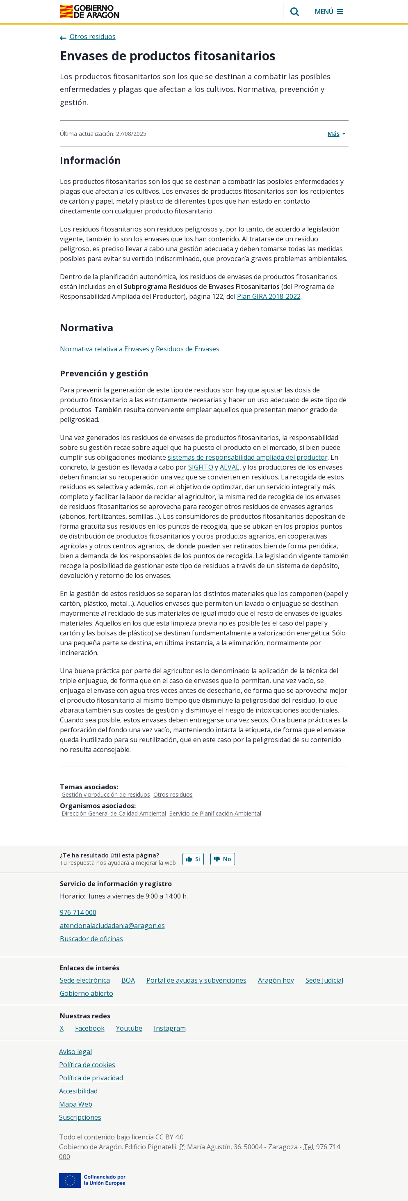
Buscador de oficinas (91, 938)
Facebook (90, 1028)
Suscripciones (80, 1117)
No (222, 859)
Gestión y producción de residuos (106, 794)
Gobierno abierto (86, 993)
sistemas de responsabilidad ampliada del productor (248, 457)
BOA (128, 980)
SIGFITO (200, 467)
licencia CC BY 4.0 (158, 1136)
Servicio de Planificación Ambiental (215, 813)
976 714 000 (78, 912)
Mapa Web (75, 1104)
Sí (193, 859)
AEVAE (229, 467)
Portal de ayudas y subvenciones (196, 980)
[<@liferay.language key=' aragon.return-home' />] (89, 11)
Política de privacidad (91, 1077)
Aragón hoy (276, 980)
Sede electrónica (85, 980)
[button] (295, 11)
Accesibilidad (78, 1091)
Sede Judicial (324, 980)
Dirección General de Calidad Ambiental (114, 813)
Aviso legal (75, 1051)
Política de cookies (87, 1064)
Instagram (170, 1028)
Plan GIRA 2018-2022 (269, 296)
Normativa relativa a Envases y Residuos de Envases (139, 348)
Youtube (129, 1028)
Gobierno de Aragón (90, 1146)
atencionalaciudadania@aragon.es (112, 925)
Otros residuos (173, 794)
